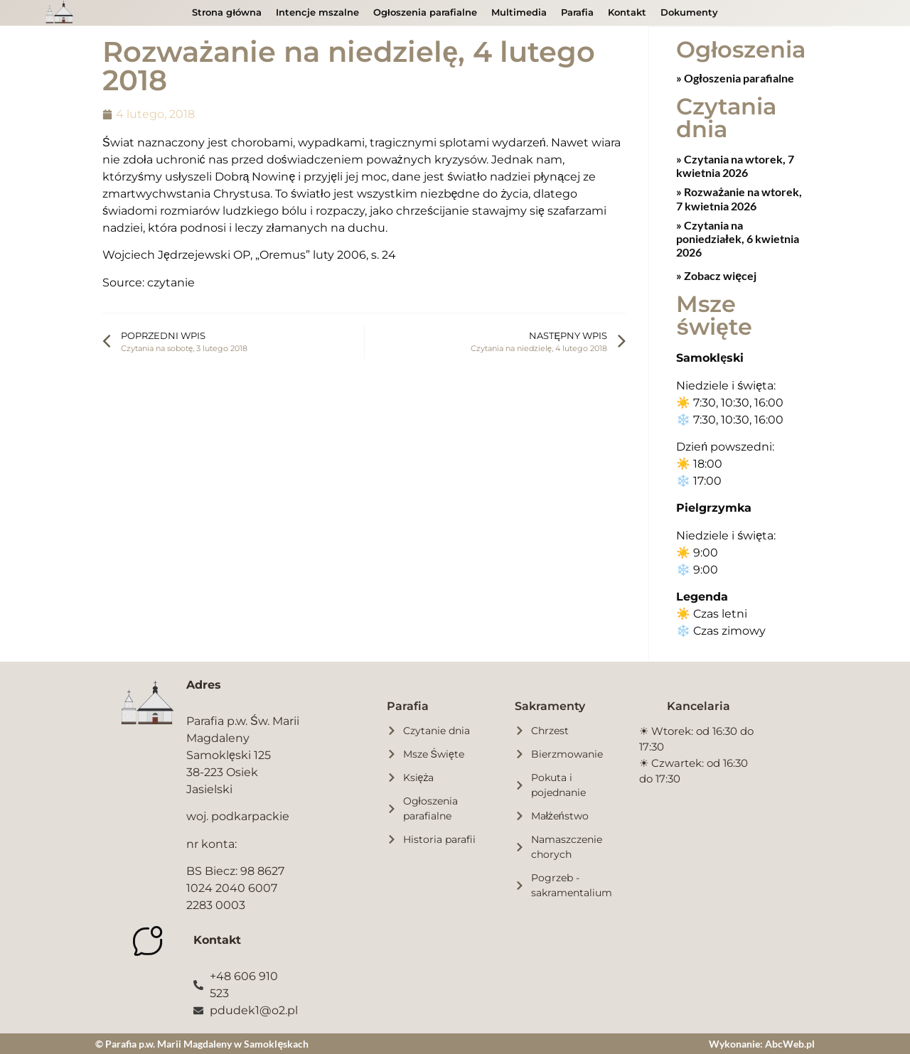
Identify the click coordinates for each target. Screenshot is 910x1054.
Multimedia (519, 12)
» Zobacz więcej (716, 274)
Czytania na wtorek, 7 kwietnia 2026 (735, 164)
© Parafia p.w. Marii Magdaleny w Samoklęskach (202, 1043)
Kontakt (627, 12)
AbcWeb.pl (790, 1043)
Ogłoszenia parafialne (425, 12)
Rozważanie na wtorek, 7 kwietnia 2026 (739, 197)
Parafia (577, 12)
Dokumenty (689, 12)
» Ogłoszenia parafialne (734, 77)
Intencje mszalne (317, 12)
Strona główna (227, 12)
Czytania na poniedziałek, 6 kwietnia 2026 (737, 237)
